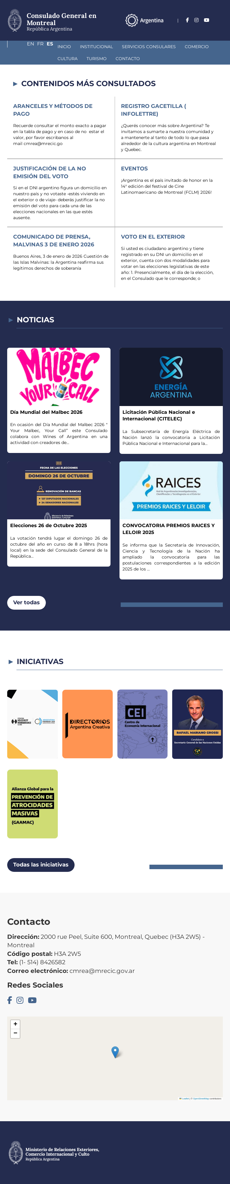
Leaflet (184, 1098)
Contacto (57, 58)
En (195, 29)
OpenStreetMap (201, 1098)
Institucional (55, 46)
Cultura (186, 46)
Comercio (155, 46)
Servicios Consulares (107, 46)
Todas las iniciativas (41, 864)
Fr (208, 29)
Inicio (23, 46)
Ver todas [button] (26, 602)
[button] (115, 1052)
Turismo (26, 58)
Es (220, 29)
